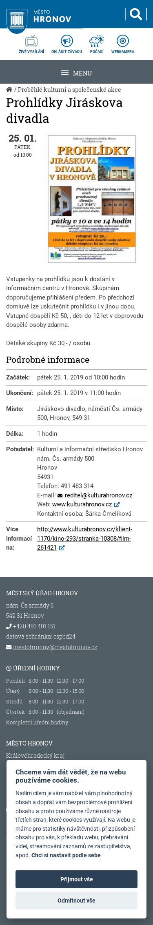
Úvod (10, 93)
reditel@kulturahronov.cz (98, 495)
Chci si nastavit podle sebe (66, 855)
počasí (96, 42)
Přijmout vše (76, 879)
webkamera (122, 42)
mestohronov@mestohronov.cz (55, 647)
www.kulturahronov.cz (82, 504)
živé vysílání (31, 42)
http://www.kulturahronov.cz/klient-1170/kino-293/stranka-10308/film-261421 (84, 538)
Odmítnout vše (76, 900)
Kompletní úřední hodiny (37, 722)
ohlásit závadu (66, 42)
